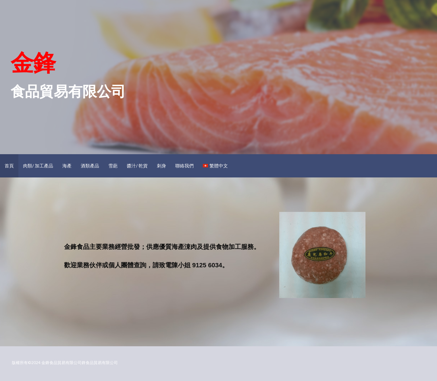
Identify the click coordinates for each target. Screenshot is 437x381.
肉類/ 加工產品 (38, 165)
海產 (67, 165)
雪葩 (113, 165)
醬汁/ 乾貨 (137, 165)
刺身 (161, 165)
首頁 (9, 165)
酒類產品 (90, 165)
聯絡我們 (184, 165)
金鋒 (33, 62)
